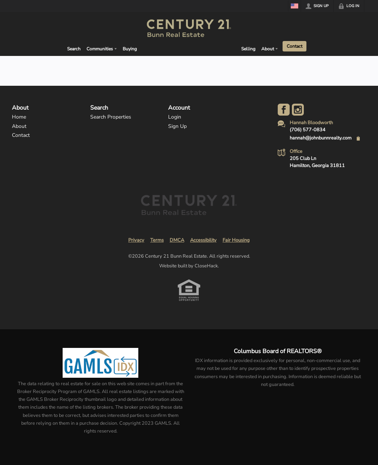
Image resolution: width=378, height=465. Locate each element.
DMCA (177, 240)
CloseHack (206, 266)
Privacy (136, 240)
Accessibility (203, 240)
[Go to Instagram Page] (298, 110)
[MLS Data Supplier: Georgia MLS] (100, 362)
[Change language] (294, 6)
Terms (157, 240)
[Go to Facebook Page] (284, 110)
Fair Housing (236, 240)
